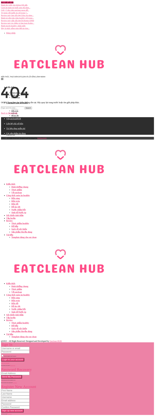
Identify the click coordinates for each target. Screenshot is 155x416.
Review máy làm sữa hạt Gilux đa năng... (17, 15)
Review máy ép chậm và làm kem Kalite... (17, 23)
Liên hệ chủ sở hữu (14, 123)
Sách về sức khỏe (19, 229)
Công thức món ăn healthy (18, 195)
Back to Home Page (9, 113)
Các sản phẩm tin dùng (16, 133)
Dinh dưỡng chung (19, 187)
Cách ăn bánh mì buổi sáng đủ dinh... (15, 8)
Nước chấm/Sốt (18, 210)
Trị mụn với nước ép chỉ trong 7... (14, 13)
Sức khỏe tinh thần (14, 126)
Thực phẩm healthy (20, 223)
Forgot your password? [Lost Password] (5, 363)
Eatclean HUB (42, 138)
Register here (12, 365)
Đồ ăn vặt (15, 116)
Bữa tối (14, 204)
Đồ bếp (14, 226)
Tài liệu (9, 235)
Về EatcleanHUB (13, 119)
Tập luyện (11, 218)
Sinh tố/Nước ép (17, 120)
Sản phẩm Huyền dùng (21, 232)
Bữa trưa (14, 111)
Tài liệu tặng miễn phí (15, 128)
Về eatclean (16, 192)
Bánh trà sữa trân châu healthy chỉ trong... (17, 18)
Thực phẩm (16, 190)
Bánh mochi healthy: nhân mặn (13, 26)
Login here (15, 382)
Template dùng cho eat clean (23, 237)
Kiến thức (10, 184)
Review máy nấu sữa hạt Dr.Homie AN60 (17, 21)
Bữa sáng (15, 198)
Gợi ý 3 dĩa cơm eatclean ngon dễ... (15, 10)
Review (9, 221)
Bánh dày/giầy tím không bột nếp (14, 5)
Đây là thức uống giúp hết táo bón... (15, 28)
